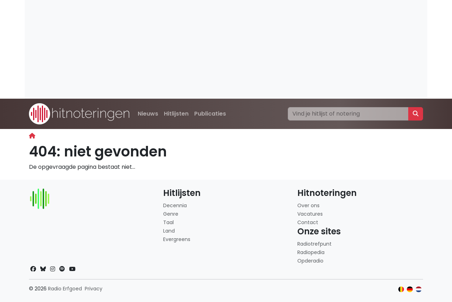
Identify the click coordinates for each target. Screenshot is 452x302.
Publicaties (210, 114)
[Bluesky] (43, 269)
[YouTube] (72, 269)
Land (169, 230)
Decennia (175, 205)
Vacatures (310, 213)
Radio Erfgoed (65, 288)
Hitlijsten (176, 114)
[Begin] (32, 136)
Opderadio (310, 260)
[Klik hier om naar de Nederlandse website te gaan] (419, 289)
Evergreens (176, 239)
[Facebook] (33, 269)
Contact (307, 222)
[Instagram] (52, 269)
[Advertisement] (226, 49)
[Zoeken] (348, 114)
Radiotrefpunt (314, 243)
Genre (170, 213)
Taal (168, 222)
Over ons (308, 205)
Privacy (93, 288)
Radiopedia (311, 252)
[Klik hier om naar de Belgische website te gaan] (401, 289)
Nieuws (148, 114)
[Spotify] (62, 269)
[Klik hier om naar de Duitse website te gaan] (410, 289)
